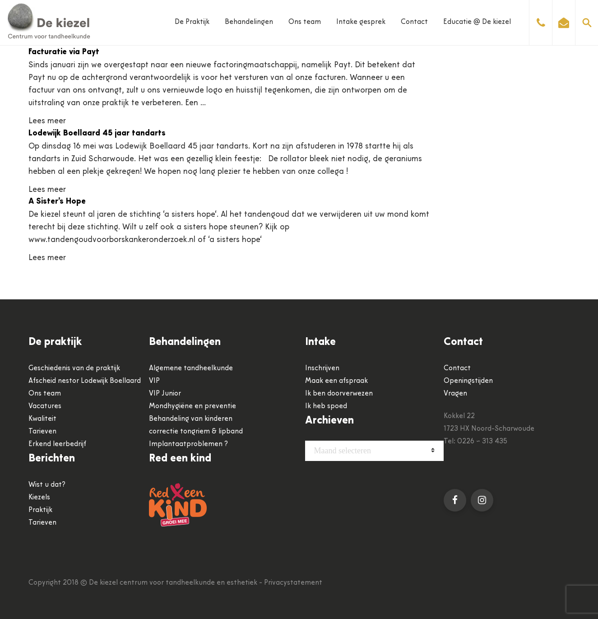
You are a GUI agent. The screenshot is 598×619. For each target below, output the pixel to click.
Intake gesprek (360, 22)
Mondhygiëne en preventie (192, 406)
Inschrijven (322, 368)
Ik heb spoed (326, 406)
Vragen (455, 393)
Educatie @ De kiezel (477, 22)
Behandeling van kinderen (190, 419)
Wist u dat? (46, 485)
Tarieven (42, 431)
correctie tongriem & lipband (196, 431)
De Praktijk (192, 22)
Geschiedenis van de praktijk (74, 368)
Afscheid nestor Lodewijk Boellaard (84, 381)
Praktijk (40, 510)
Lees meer (47, 121)
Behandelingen (249, 22)
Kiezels (39, 497)
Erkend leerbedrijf (57, 444)
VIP (154, 381)
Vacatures (44, 406)
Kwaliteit (42, 419)
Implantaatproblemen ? (188, 444)
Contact (414, 22)
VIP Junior (165, 393)
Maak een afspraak (336, 381)
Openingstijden (468, 381)
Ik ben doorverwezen (339, 393)
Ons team (304, 22)
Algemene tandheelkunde (191, 368)
